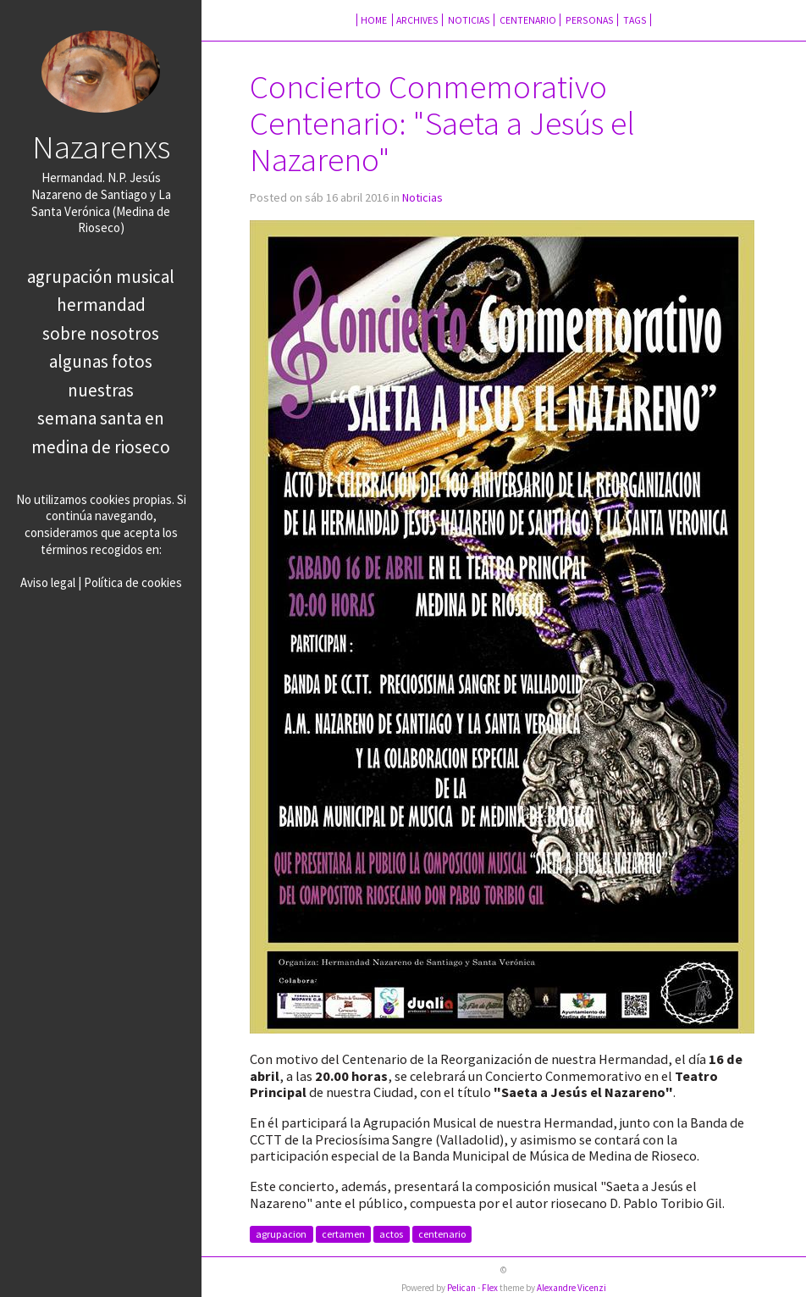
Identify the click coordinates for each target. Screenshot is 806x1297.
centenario (442, 1234)
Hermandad (101, 304)
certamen (343, 1234)
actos (391, 1234)
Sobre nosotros (100, 333)
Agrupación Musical (100, 276)
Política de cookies (133, 582)
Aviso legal (47, 582)
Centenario (528, 20)
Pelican (461, 1288)
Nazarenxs (101, 146)
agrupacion (281, 1234)
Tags (635, 20)
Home (375, 20)
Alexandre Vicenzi (571, 1288)
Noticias (469, 20)
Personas (590, 20)
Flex (490, 1288)
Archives (417, 20)
